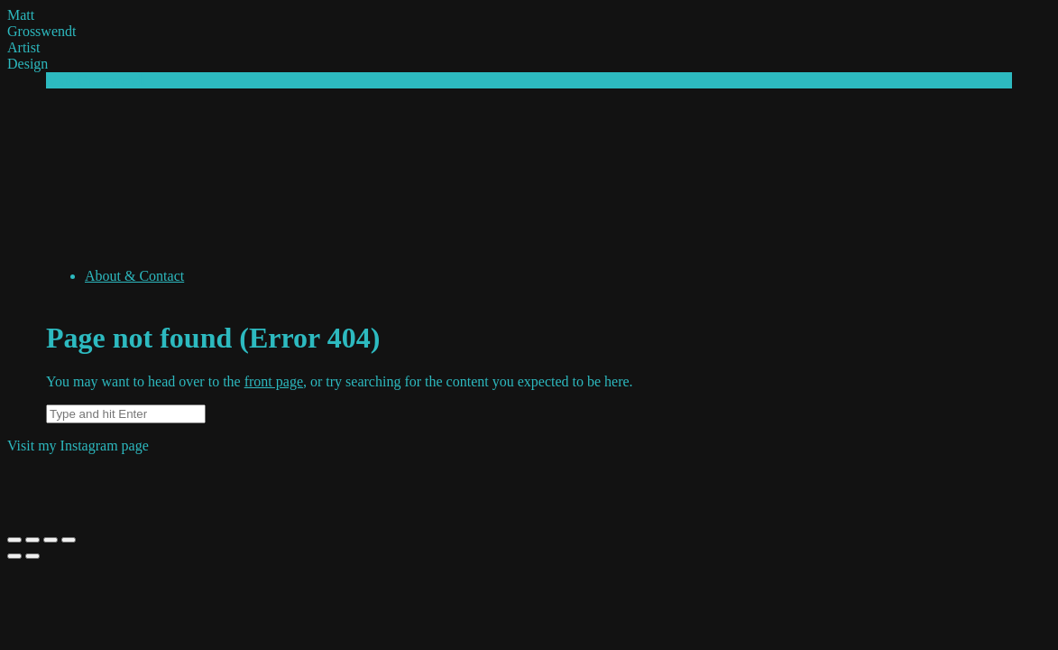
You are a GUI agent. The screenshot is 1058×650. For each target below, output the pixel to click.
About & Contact (134, 275)
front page (273, 381)
